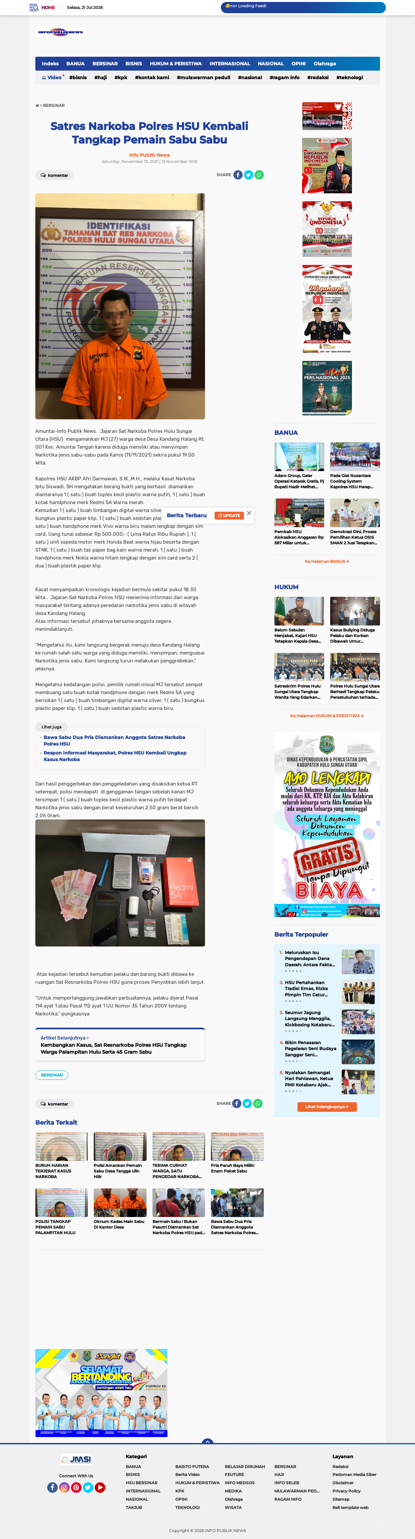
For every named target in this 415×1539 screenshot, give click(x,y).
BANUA (75, 64)
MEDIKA (233, 1491)
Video (54, 77)
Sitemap (340, 1499)
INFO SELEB (286, 1482)
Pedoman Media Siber (354, 1474)
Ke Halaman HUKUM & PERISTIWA (327, 715)
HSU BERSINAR (141, 1482)
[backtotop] (208, 1444)
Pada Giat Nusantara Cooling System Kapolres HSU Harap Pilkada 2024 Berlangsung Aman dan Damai (353, 481)
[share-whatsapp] (259, 174)
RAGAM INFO (286, 77)
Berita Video (187, 1474)
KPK (122, 77)
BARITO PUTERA (192, 1466)
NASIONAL (271, 64)
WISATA (233, 1507)
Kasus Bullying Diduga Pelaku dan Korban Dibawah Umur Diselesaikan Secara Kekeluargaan (352, 635)
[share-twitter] (248, 174)
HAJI (102, 77)
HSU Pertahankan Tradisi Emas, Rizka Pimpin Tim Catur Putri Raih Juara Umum (306, 989)
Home (48, 8)
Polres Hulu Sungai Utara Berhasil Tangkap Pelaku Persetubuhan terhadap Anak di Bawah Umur (355, 692)
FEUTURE (234, 1474)
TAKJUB (134, 1507)
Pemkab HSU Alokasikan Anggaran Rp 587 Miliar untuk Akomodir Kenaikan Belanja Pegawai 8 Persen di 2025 (299, 537)
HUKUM (286, 587)
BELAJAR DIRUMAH (245, 1466)
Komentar (54, 174)
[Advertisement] (149, 1303)
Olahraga (325, 64)
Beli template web (350, 1507)
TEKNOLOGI (351, 77)
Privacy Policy (346, 1491)
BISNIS (133, 64)
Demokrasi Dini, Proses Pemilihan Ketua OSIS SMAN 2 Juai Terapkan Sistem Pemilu (353, 537)
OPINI (299, 64)
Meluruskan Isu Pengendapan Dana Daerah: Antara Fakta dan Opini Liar (308, 959)
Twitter (91, 1490)
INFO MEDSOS (240, 1482)
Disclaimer (343, 1482)
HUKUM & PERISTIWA (176, 64)
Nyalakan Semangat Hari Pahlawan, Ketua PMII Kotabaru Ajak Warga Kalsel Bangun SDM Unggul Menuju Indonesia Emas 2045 (309, 1079)
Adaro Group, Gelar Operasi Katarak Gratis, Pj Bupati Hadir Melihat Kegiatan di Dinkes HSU (299, 481)
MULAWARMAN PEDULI (205, 77)
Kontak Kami (153, 77)
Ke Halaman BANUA (327, 561)
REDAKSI (320, 77)
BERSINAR (105, 64)
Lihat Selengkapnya (327, 1106)
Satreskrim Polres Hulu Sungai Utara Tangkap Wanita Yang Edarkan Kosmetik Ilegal (297, 692)
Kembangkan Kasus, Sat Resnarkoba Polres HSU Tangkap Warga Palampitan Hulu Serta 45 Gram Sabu (114, 1048)
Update (229, 515)
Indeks (50, 64)
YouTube (105, 1490)
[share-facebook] (238, 174)
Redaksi (340, 1466)
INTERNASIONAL (230, 64)
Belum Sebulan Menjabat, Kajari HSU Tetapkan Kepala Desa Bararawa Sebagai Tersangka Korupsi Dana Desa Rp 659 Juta (298, 635)
